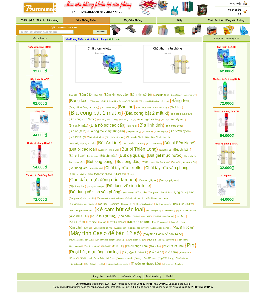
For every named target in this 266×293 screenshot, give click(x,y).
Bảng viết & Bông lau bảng (83, 107)
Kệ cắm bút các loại (119, 209)
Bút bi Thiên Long (139, 149)
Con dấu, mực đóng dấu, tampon (103, 179)
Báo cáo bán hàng (108, 107)
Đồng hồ (141, 192)
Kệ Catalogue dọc (154, 211)
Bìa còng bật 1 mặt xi (96, 113)
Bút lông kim (148, 162)
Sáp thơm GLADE (39, 79)
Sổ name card (124, 258)
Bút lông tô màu (162, 162)
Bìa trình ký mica (95, 137)
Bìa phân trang (133, 131)
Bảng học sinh (190, 95)
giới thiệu (111, 276)
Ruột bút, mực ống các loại (95, 251)
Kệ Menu (169, 210)
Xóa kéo (179, 264)
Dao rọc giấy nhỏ (169, 180)
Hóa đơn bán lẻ (127, 204)
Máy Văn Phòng (133, 20)
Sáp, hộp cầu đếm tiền (135, 252)
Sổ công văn (185, 252)
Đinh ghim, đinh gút (96, 186)
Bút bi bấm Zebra (154, 144)
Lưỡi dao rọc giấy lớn (138, 228)
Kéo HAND (146, 216)
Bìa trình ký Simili (135, 137)
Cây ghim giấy (96, 168)
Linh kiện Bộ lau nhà (103, 228)
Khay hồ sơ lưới (139, 221)
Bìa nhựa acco (174, 125)
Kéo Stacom (168, 216)
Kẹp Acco (181, 216)
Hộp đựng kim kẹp (183, 204)
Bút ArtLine (109, 142)
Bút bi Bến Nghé (179, 143)
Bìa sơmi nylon (180, 131)
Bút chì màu (108, 155)
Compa (131, 174)
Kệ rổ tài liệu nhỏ (78, 216)
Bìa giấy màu (78, 125)
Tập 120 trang (150, 258)
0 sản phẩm (234, 10)
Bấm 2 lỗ (86, 94)
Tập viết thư (90, 264)
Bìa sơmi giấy (160, 131)
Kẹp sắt (102, 222)
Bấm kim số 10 (141, 94)
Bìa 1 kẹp (141, 107)
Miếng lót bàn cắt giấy (136, 240)
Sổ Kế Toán (99, 258)
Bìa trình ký (77, 136)
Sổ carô (171, 252)
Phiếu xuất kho (173, 246)
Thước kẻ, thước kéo (146, 263)
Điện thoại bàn (77, 186)
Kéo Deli (136, 216)
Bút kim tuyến (190, 156)
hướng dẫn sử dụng (131, 276)
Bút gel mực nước (164, 155)
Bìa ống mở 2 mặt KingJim (106, 131)
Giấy (179, 20)
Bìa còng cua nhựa (181, 113)
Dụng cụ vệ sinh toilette (82, 198)
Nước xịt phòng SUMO (40, 47)
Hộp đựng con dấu (163, 204)
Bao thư (126, 106)
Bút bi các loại (83, 149)
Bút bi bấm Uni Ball (133, 143)
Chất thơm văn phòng (167, 48)
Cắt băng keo (78, 168)
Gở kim (103, 204)
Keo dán (124, 216)
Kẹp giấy (91, 222)
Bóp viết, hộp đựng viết (82, 143)
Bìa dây (165, 120)
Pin (190, 245)
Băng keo (78, 100)
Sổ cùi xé (73, 258)
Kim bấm (75, 227)
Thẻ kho (100, 264)
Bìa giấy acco (178, 119)
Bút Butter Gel (165, 150)
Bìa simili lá (147, 131)
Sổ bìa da (156, 252)
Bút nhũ (175, 162)
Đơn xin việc (128, 193)
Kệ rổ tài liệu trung (103, 216)
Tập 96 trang (182, 258)
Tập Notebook (75, 264)
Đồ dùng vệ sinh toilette (128, 185)
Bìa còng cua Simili (82, 119)
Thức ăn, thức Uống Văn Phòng (226, 20)
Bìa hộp (131, 125)
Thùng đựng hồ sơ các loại (118, 264)
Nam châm (183, 240)
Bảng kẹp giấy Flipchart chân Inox (154, 101)
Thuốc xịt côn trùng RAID (39, 175)
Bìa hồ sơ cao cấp (107, 125)
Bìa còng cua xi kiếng (107, 119)
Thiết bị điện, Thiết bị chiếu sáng (39, 20)
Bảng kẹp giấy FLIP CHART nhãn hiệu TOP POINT (114, 101)
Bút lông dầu (127, 161)
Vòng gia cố (168, 264)
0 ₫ (239, 13)
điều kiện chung (154, 276)
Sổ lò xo (110, 258)
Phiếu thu (155, 246)
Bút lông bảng (100, 161)
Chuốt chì (120, 174)
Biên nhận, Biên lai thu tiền (157, 137)
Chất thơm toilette (99, 48)
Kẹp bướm (77, 221)
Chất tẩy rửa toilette (123, 167)
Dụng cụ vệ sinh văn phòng (110, 198)
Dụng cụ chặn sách (159, 192)
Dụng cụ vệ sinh (183, 192)
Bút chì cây (77, 155)
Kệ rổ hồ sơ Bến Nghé (186, 211)
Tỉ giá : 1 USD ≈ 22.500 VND (63, 27)
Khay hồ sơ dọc (116, 222)
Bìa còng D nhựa (128, 119)
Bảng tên (180, 100)
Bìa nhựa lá (77, 131)
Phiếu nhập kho (136, 246)
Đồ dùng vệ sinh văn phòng (95, 192)
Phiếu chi (118, 246)
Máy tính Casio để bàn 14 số (163, 234)
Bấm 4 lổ (98, 95)
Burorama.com (84, 284)
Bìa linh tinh (151, 125)
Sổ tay (138, 258)
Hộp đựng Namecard (80, 210)
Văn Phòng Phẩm (86, 20)
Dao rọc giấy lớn (148, 180)
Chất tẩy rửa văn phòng (166, 167)
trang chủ (98, 276)
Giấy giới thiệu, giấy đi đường (82, 204)
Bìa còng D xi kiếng (148, 119)
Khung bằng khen (177, 222)
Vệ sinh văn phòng (97, 39)
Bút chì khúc (92, 156)
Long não (40, 111)
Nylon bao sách (75, 246)
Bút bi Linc (113, 150)
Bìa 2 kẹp (163, 107)
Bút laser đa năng (76, 162)
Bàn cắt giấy (176, 95)
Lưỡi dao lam (120, 228)
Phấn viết (106, 246)
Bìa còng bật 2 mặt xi (147, 113)
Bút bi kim (103, 150)
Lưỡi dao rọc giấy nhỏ (161, 228)
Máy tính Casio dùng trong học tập (110, 240)
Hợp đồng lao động (144, 204)
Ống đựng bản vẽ (92, 246)
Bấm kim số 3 (161, 94)
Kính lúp (87, 228)
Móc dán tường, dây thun (161, 239)
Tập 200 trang (166, 258)
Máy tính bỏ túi (183, 227)
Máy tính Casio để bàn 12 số (105, 233)
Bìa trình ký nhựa (115, 137)
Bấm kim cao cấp (116, 94)
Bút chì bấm (182, 149)
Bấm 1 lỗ (73, 95)
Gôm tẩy (114, 204)
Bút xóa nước (189, 162)
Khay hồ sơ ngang (160, 222)
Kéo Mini (157, 216)
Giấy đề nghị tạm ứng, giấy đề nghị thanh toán (146, 198)
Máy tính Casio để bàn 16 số (81, 240)
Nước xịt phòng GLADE (39, 143)
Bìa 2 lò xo (176, 107)
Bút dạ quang (132, 155)
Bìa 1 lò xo (152, 107)
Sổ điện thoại (86, 258)
